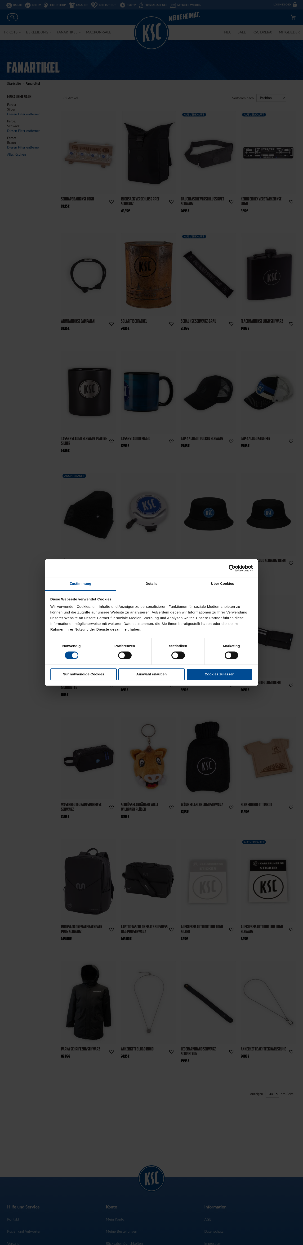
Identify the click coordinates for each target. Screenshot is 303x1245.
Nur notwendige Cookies (83, 674)
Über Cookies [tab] (222, 583)
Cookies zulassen (220, 674)
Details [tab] (151, 583)
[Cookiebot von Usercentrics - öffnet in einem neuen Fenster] (232, 568)
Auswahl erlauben (151, 674)
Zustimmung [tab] (80, 583)
